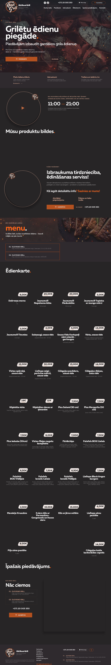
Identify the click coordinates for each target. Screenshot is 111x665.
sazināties (58, 207)
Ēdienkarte (77, 8)
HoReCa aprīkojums (42, 650)
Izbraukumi (67, 8)
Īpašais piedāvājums (90, 8)
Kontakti (102, 8)
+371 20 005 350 (65, 3)
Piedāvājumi (39, 648)
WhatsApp (82, 2)
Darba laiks (48, 8)
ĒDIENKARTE (17, 83)
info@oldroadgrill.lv (44, 656)
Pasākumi (57, 8)
